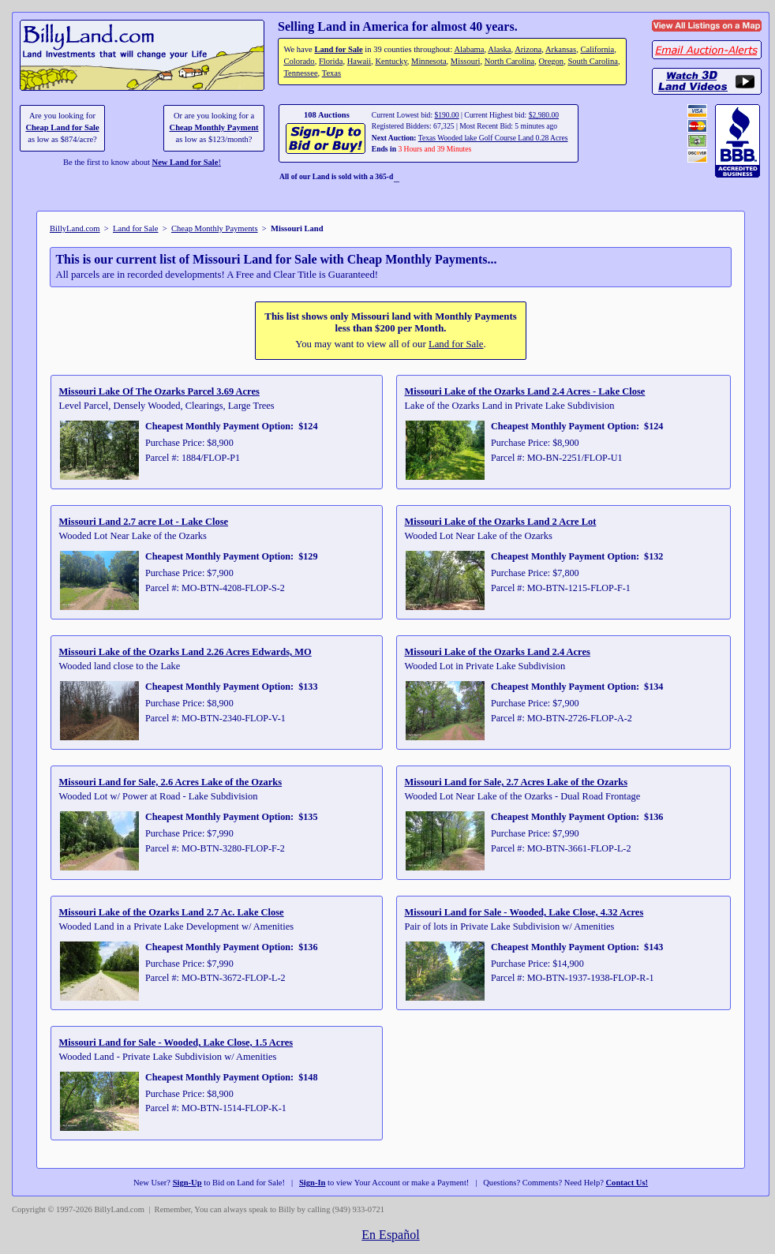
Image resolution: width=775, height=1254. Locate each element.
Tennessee (300, 73)
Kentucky (390, 61)
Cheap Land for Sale (62, 127)
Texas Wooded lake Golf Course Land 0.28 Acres (493, 137)
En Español (390, 1234)
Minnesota (429, 61)
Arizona (528, 49)
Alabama (469, 49)
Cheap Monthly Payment (214, 127)
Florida (331, 61)
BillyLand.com (75, 228)
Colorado (298, 61)
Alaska (499, 49)
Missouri (466, 61)
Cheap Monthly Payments (214, 228)
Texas (331, 73)
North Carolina (510, 61)
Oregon (551, 61)
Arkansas (560, 49)
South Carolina (592, 61)
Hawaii (359, 61)
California (597, 49)
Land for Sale (338, 49)
